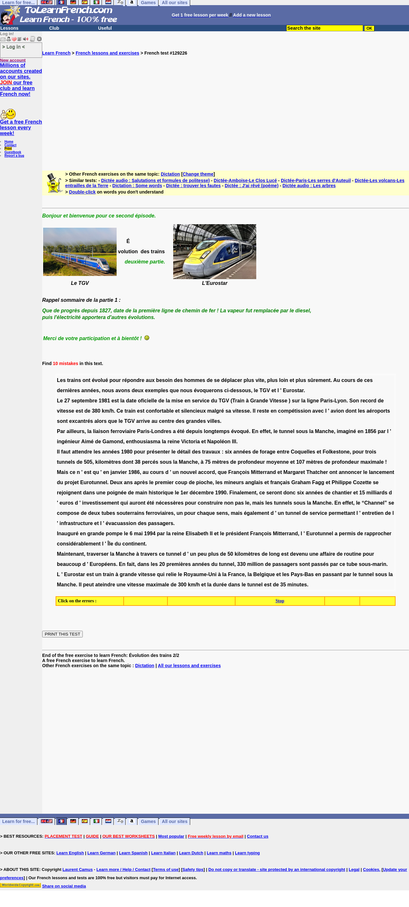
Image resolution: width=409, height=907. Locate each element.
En (255, 431)
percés (150, 462)
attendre (82, 451)
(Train (238, 400)
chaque (206, 513)
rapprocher (378, 533)
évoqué (240, 431)
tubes (108, 513)
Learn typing (247, 852)
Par (61, 431)
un (176, 472)
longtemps (217, 431)
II (211, 533)
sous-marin (372, 564)
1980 (127, 451)
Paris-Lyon (333, 400)
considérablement (79, 543)
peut (88, 584)
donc (289, 492)
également (256, 513)
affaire (327, 554)
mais (258, 503)
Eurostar (293, 390)
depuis (194, 431)
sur (296, 400)
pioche (204, 482)
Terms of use (166, 869)
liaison (101, 431)
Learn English (70, 852)
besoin (164, 380)
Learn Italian (163, 852)
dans (89, 492)
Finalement (242, 492)
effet (265, 431)
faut (65, 451)
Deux (116, 482)
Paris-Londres (154, 431)
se (217, 380)
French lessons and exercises (107, 53)
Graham (301, 482)
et (291, 380)
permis (347, 533)
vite (260, 380)
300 (182, 584)
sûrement (318, 380)
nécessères (169, 503)
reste (263, 411)
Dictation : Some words (137, 185)
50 (230, 554)
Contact (10, 145)
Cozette (362, 482)
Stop (279, 600)
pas (239, 503)
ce (72, 472)
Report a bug (14, 155)
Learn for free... (18, 821)
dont (351, 411)
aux (150, 380)
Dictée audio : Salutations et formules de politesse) (155, 180)
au (154, 421)
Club (54, 28)
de (210, 380)
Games (148, 821)
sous (302, 431)
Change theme (198, 174)
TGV (264, 390)
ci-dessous (237, 390)
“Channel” (374, 503)
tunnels (66, 462)
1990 (221, 492)
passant (332, 574)
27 (67, 400)
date (131, 400)
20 (162, 564)
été (180, 431)
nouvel (188, 472)
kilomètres (108, 462)
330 (241, 564)
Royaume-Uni (200, 574)
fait (131, 564)
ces (368, 380)
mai (138, 533)
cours (348, 380)
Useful (105, 28)
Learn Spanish (133, 852)
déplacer (231, 380)
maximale (372, 462)
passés (319, 564)
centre (166, 421)
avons (122, 390)
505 (88, 462)
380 (96, 411)
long (274, 554)
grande (95, 533)
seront (274, 492)
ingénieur (68, 441)
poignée (117, 492)
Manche (324, 431)
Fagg (318, 482)
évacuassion (121, 523)
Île (110, 543)
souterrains (130, 513)
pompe (114, 533)
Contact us (257, 836)
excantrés (81, 421)
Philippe (341, 482)
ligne (313, 400)
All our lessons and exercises (189, 665)
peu (202, 554)
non (228, 503)
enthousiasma (143, 441)
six (228, 451)
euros (66, 503)
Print (8, 148)
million (255, 564)
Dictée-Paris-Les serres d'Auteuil (316, 180)
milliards (377, 492)
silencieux (193, 411)
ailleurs (75, 431)
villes (213, 421)
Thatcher (317, 472)
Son (354, 400)
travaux (211, 451)
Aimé (87, 441)
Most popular (171, 836)
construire (210, 503)
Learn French (56, 53)
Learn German (101, 852)
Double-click (82, 191)
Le (60, 400)
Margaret (294, 472)
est (115, 400)
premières (178, 564)
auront (137, 503)
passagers (160, 523)
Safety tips (193, 869)
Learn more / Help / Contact (123, 869)
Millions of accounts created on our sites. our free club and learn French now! (21, 80)
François (239, 472)
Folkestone (336, 451)
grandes (196, 421)
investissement (100, 503)
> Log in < (13, 46)
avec (318, 411)
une (100, 492)
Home (8, 141)
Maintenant (70, 554)
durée (220, 584)
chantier (342, 492)
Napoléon (218, 441)
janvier (119, 472)
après (141, 482)
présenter (158, 451)
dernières (68, 390)
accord (206, 472)
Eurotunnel (93, 482)
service (201, 400)
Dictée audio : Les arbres (309, 185)
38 (138, 462)
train (130, 411)
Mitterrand (263, 472)
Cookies (371, 869)
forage (267, 451)
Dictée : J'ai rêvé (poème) (251, 185)
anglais (254, 482)
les (361, 411)
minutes (297, 584)
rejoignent (69, 492)
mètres (220, 462)
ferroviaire (123, 431)
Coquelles (303, 451)
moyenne (277, 462)
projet (72, 482)
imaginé (346, 431)
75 (208, 462)
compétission (294, 411)
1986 (134, 472)
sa (228, 411)
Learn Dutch (191, 852)
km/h (108, 411)
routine (352, 554)
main (141, 492)
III (234, 441)
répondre (133, 380)
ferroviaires (160, 513)
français (280, 482)
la (122, 400)
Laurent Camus (78, 869)
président (237, 533)
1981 (104, 400)
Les (61, 380)
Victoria (190, 441)
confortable (160, 411)
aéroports (378, 411)
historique (161, 492)
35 (283, 584)
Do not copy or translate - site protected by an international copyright (276, 869)
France (236, 574)
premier (164, 482)
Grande (259, 400)
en (187, 400)
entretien (373, 513)
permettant (341, 513)
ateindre (105, 584)
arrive (143, 421)
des (178, 380)
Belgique (264, 574)
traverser (98, 554)
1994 (150, 533)
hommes (194, 380)
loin (283, 380)
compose (68, 513)
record (368, 400)
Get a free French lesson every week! (21, 127)
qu (96, 472)
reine (173, 441)
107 (300, 462)
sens (222, 513)
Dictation (170, 174)
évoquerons (208, 390)
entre (283, 451)
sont (62, 421)
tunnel (286, 431)
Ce (120, 411)
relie (171, 574)
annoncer (350, 472)
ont (86, 380)
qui (124, 503)
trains (74, 380)
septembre (84, 400)
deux (137, 390)
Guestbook (12, 152)
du (214, 400)
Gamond (113, 441)
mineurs (234, 482)
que (174, 390)
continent (133, 543)
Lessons (9, 28)
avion (337, 411)
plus (248, 380)
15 (362, 492)
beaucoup (69, 564)
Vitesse (278, 400)
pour (115, 380)
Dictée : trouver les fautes (193, 185)
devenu (299, 554)
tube (352, 564)
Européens (103, 564)
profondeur (251, 462)
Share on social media (64, 886)
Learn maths (219, 852)
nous (108, 390)
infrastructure (76, 523)
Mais (62, 472)
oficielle (147, 400)
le (256, 390)
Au (336, 380)
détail (183, 451)
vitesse (65, 411)
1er (184, 492)
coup (181, 482)
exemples (156, 390)
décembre (201, 492)
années (90, 390)
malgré (215, 411)
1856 (370, 431)
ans (128, 482)
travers (148, 554)
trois (370, 451)
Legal (354, 869)
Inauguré (68, 533)
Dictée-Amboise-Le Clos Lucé (245, 180)
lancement (381, 472)
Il (254, 411)
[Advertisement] (225, 110)
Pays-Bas (302, 574)
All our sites (175, 821)
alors (100, 421)
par (382, 431)
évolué (100, 380)
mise (177, 400)
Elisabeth (197, 533)
